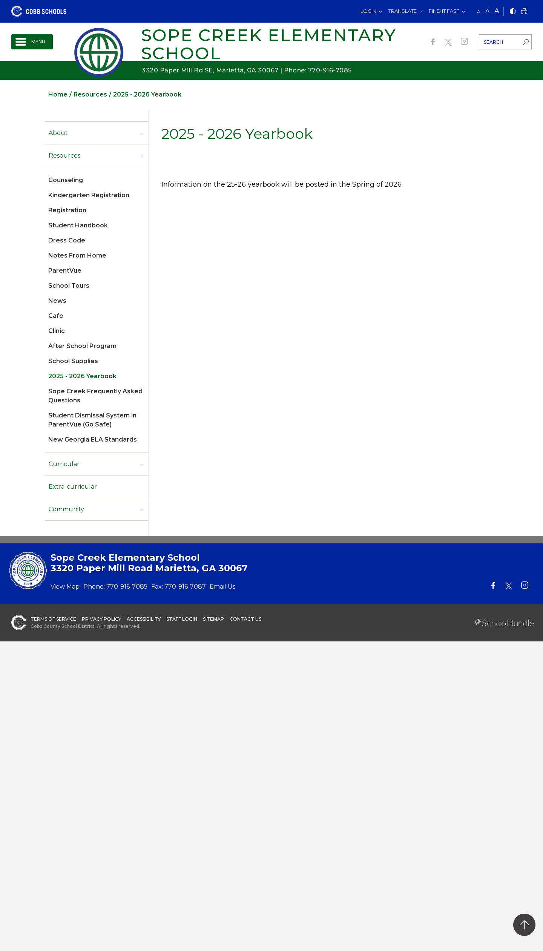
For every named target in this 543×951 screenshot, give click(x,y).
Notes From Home (77, 255)
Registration (67, 210)
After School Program (82, 346)
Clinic (56, 330)
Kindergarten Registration (88, 195)
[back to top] (524, 925)
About (58, 133)
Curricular (64, 464)
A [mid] (487, 11)
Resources (64, 155)
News (57, 300)
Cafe (55, 315)
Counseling (65, 180)
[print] (524, 11)
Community (66, 509)
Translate (402, 11)
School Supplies (73, 361)
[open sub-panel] (142, 133)
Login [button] (368, 11)
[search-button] (526, 43)
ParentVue (64, 270)
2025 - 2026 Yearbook (82, 376)
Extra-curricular (73, 486)
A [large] (496, 11)
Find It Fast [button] (444, 11)
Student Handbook (78, 225)
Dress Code (66, 240)
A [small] (478, 11)
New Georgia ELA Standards (92, 439)
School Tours (68, 285)
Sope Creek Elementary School (268, 44)
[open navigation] (32, 41)
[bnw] (513, 11)
